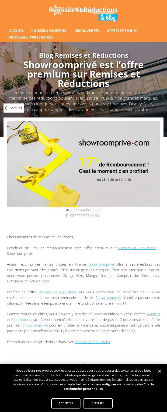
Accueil (16, 108)
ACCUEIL (16, 30)
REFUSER (98, 405)
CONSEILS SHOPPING (49, 30)
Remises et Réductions (137, 247)
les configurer (105, 386)
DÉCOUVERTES (86, 30)
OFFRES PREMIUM (122, 30)
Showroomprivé (101, 264)
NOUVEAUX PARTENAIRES (31, 37)
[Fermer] (159, 373)
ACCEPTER (66, 405)
